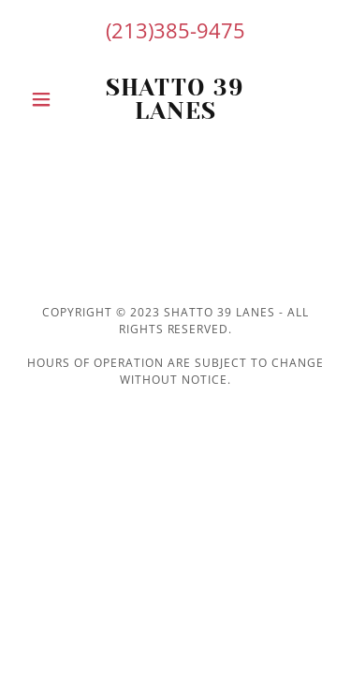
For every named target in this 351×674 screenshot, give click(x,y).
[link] (175, 99)
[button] (45, 99)
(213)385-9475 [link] (175, 30)
